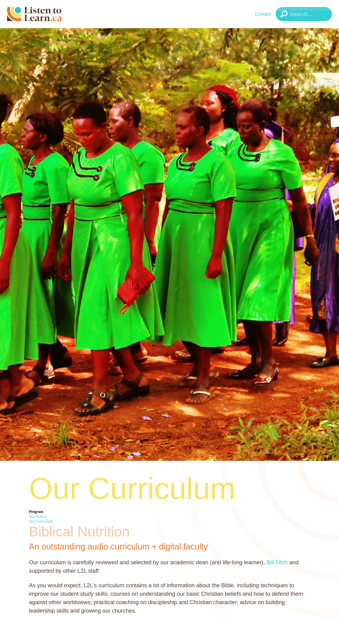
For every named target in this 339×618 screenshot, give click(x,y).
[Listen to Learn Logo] (48, 14)
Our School (37, 517)
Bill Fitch (277, 562)
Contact (263, 14)
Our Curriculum (41, 521)
